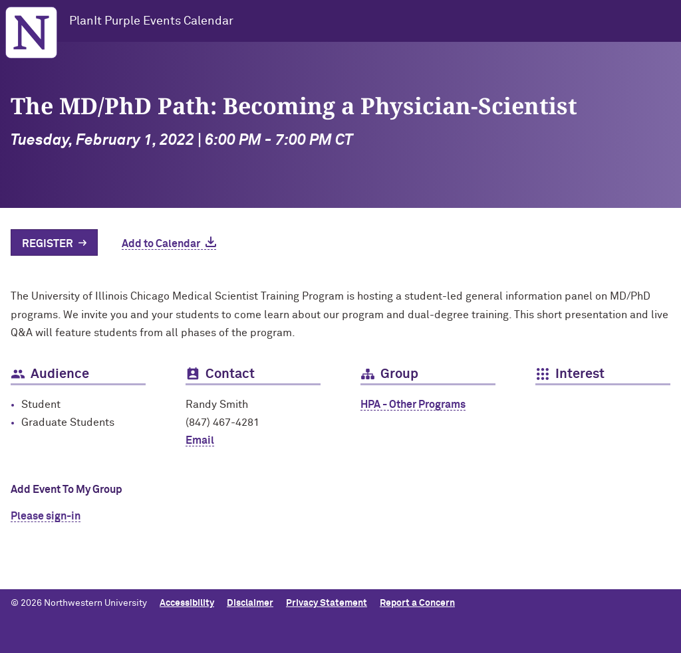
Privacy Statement (326, 603)
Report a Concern (417, 603)
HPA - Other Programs (413, 404)
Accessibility (187, 603)
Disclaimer (250, 603)
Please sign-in (45, 516)
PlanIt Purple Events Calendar (151, 21)
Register (47, 243)
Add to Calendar (161, 243)
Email (200, 440)
